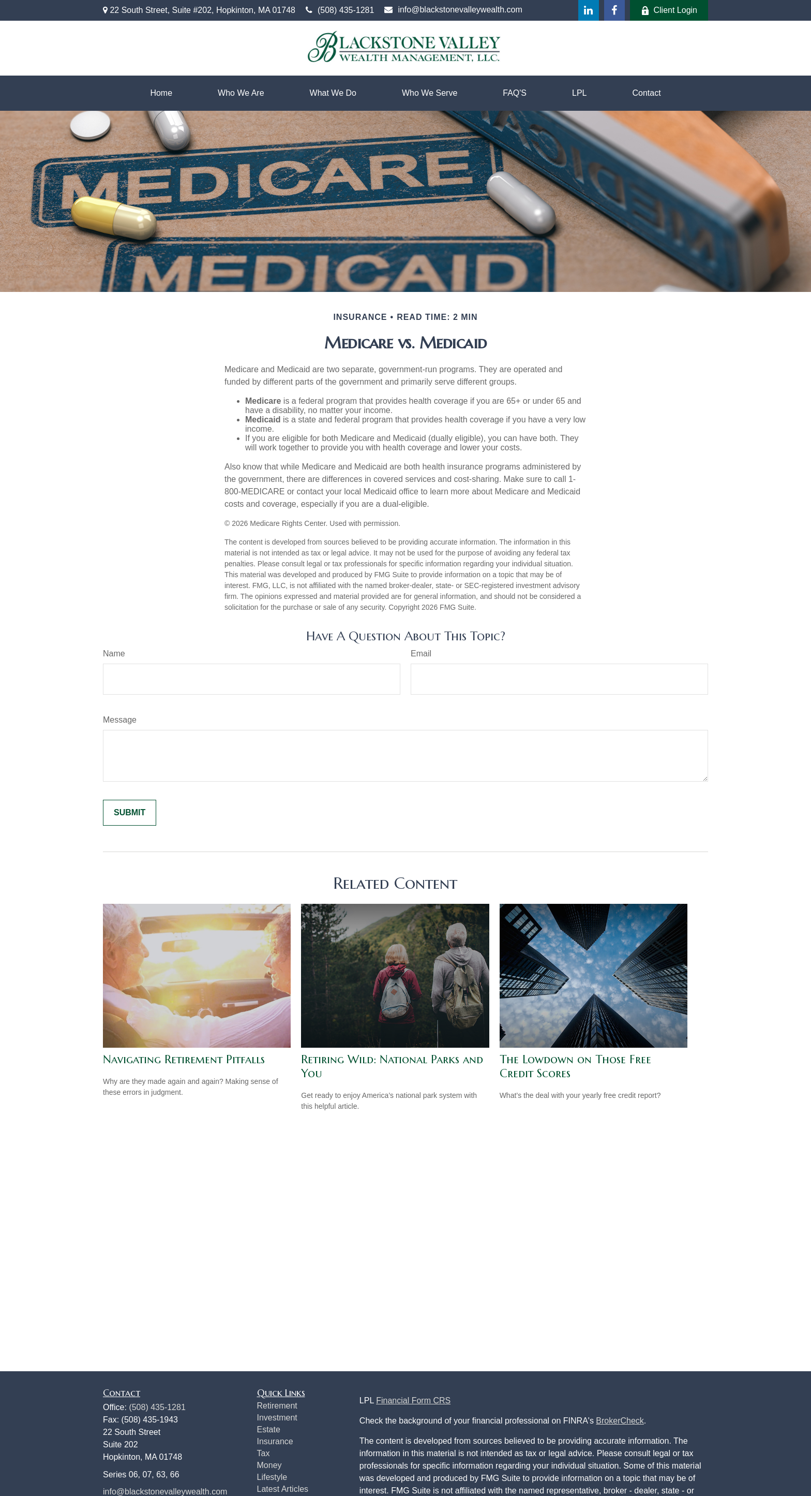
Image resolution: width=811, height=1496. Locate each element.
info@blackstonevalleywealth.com (453, 9)
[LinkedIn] (588, 10)
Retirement (277, 1405)
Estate (268, 1429)
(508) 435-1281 (340, 10)
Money (269, 1465)
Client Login (669, 10)
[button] (161, 93)
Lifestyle (272, 1477)
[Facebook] (614, 10)
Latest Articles (283, 1489)
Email (421, 653)
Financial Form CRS (413, 1400)
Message (120, 719)
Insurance (275, 1441)
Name (114, 653)
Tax (263, 1453)
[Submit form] (129, 813)
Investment (277, 1417)
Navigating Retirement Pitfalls (184, 1059)
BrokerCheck (619, 1420)
